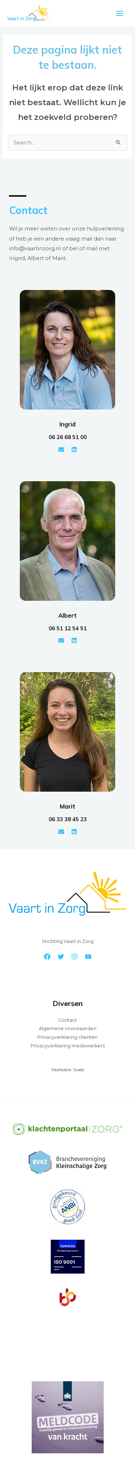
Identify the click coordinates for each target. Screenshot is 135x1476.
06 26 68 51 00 (68, 437)
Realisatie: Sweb (67, 1069)
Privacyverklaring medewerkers (68, 1045)
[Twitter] (61, 956)
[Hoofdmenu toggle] (119, 13)
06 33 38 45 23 (68, 819)
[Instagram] (74, 956)
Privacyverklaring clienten (67, 1037)
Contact (67, 1020)
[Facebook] (47, 956)
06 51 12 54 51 (68, 628)
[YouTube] (88, 956)
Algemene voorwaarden (67, 1028)
